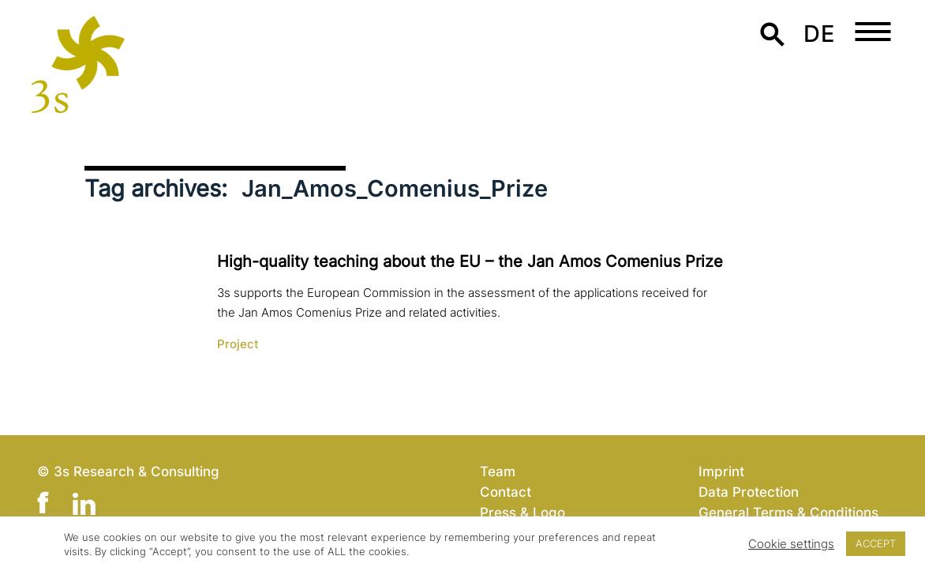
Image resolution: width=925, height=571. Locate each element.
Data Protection (748, 491)
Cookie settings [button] (791, 544)
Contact (505, 491)
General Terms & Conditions (788, 512)
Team (497, 471)
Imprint (721, 471)
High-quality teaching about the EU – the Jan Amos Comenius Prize (470, 261)
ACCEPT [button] (876, 543)
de (818, 33)
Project (238, 344)
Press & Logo (522, 512)
